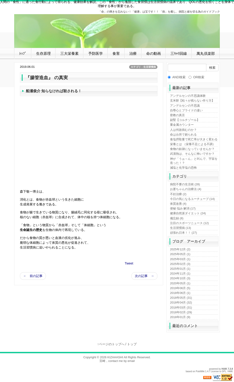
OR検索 (196, 77)
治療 (133, 53)
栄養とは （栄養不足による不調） (192, 144)
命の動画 (153, 53)
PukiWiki (200, 371)
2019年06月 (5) (180, 288)
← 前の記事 (33, 276)
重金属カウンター (182, 124)
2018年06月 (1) (180, 293)
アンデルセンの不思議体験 (188, 95)
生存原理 (43, 53)
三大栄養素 (69, 53)
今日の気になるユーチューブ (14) (192, 199)
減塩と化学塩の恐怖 (183, 167)
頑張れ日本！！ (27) (183, 232)
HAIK (224, 369)
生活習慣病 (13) (180, 228)
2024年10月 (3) (180, 278)
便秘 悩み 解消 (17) (183, 208)
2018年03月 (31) (181, 307)
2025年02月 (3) (180, 264)
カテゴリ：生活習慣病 (143, 66)
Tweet (129, 263)
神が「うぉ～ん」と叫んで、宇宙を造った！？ (194, 161)
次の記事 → (144, 276)
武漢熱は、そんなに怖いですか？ (192, 153)
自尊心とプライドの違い (186, 110)
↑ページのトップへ (111, 344)
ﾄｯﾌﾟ (23, 53)
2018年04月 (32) (181, 302)
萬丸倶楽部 (206, 53)
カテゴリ (179, 176)
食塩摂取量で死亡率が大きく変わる (194, 139)
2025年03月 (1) (180, 259)
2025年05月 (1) (180, 254)
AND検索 (177, 77)
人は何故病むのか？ (183, 129)
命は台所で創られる (183, 134)
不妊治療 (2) (178, 194)
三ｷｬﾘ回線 (178, 53)
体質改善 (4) (178, 203)
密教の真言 (177, 115)
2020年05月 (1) (180, 283)
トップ (132, 344)
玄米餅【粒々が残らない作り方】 (192, 100)
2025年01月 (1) (180, 268)
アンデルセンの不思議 (185, 105)
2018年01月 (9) (180, 317)
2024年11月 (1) (180, 273)
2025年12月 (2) (180, 249)
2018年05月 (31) (181, 297)
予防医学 (95, 53)
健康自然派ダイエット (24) (188, 213)
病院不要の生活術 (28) (185, 184)
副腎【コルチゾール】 (185, 120)
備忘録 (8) (176, 218)
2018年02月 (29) (181, 312)
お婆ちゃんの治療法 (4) (185, 189)
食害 (116, 53)
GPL (224, 371)
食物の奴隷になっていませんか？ (192, 149)
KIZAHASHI (115, 357)
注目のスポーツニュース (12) (189, 223)
